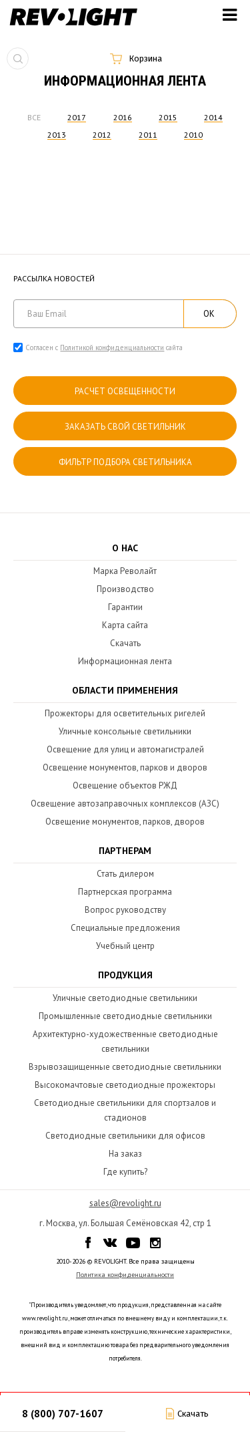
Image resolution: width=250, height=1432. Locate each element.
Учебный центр (125, 946)
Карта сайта (125, 625)
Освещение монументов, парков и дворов (125, 767)
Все (34, 117)
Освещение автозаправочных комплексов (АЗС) (125, 803)
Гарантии (125, 607)
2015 (168, 117)
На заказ (125, 1153)
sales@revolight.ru (125, 1203)
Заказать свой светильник (125, 426)
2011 (148, 135)
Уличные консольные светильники (125, 731)
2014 (213, 117)
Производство (125, 589)
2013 (56, 135)
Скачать (125, 643)
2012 (102, 135)
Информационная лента (125, 661)
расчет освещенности (125, 391)
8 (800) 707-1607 (62, 1413)
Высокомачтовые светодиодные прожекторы (125, 1085)
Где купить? (125, 1171)
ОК (209, 313)
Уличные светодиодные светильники (125, 998)
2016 (122, 117)
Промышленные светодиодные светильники (125, 1016)
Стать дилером (125, 873)
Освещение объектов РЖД (125, 785)
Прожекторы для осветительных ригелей (125, 713)
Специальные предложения (125, 928)
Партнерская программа (125, 891)
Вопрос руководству (125, 909)
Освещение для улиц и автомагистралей (125, 749)
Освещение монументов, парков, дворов (125, 821)
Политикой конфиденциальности (112, 347)
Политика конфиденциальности (125, 1274)
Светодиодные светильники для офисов (125, 1135)
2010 (193, 135)
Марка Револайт (125, 571)
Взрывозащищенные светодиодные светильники (125, 1066)
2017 (76, 117)
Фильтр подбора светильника (125, 462)
